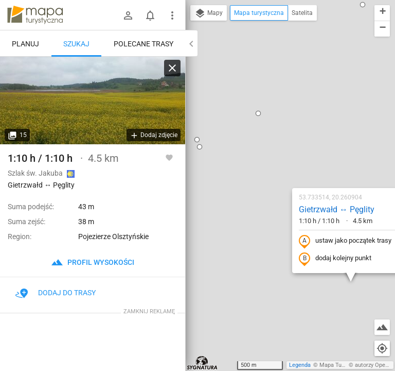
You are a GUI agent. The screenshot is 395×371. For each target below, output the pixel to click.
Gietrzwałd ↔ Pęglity (276, 109)
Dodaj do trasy (55, 292)
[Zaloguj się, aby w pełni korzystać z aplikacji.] (169, 157)
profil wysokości (92, 262)
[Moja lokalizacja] (382, 348)
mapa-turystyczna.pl (35, 15)
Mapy (208, 13)
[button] (280, 338)
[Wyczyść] (172, 68)
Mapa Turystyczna (342, 365)
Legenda (300, 365)
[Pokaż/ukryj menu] (172, 15)
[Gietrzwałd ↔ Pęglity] (92, 100)
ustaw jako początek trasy (284, 140)
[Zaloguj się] (128, 15)
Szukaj (76, 44)
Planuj (25, 44)
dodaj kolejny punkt (274, 158)
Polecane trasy (143, 44)
